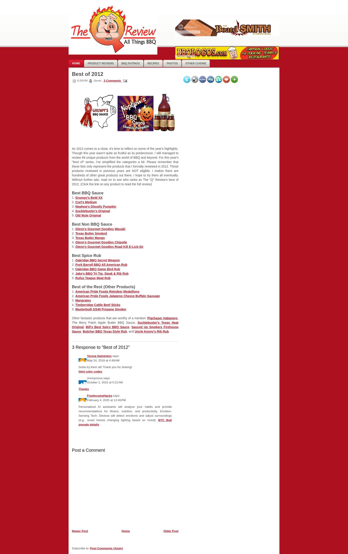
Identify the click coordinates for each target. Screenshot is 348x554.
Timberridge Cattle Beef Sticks (98, 305)
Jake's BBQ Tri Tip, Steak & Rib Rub (102, 273)
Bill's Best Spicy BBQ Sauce (107, 327)
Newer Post (80, 531)
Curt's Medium (86, 202)
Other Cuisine (195, 63)
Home (76, 63)
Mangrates (83, 300)
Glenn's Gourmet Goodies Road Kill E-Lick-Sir (109, 246)
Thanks (84, 389)
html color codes (90, 371)
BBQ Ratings (130, 63)
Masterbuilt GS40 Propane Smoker (101, 309)
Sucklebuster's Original (92, 211)
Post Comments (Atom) (106, 548)
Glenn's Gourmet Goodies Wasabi (100, 229)
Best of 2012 (87, 74)
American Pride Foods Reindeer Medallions (107, 291)
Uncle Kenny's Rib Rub (152, 331)
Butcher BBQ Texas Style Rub (105, 331)
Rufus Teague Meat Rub (93, 278)
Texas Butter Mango (90, 238)
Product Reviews (101, 63)
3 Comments (113, 80)
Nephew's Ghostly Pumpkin (95, 206)
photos (172, 63)
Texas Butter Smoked (91, 233)
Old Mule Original (88, 215)
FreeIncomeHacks (99, 395)
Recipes (153, 63)
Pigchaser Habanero (162, 318)
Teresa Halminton (99, 356)
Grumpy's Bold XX (89, 197)
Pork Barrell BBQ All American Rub (101, 264)
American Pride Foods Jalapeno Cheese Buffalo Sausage (117, 296)
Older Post (171, 531)
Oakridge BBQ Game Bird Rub (97, 269)
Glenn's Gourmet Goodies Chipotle (101, 242)
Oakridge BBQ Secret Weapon (97, 260)
